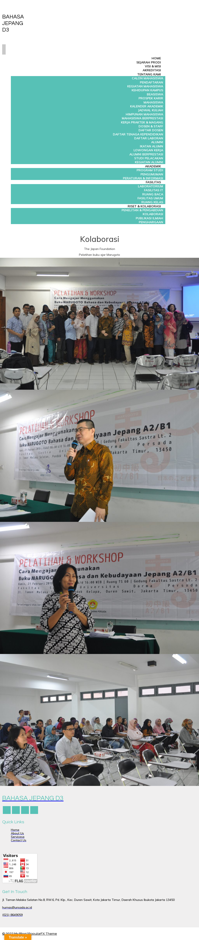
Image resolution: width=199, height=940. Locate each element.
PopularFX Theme (42, 933)
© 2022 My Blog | (15, 933)
